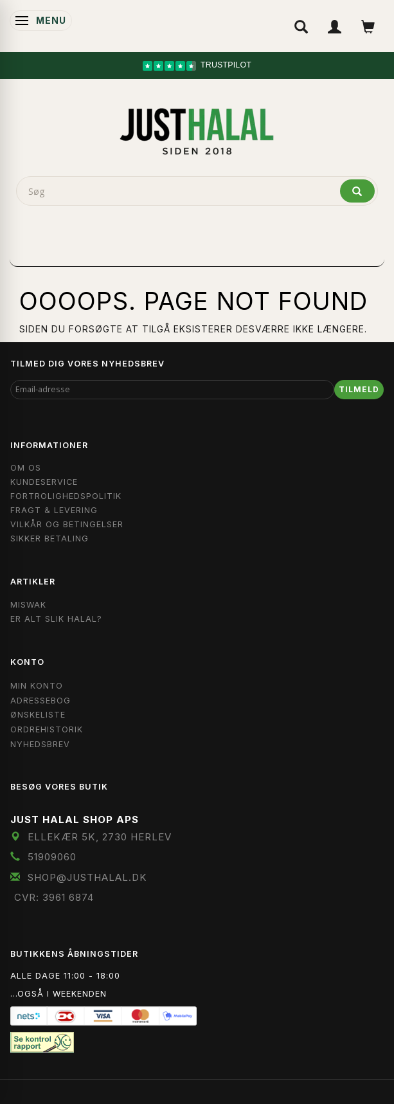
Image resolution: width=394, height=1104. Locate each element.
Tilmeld (359, 389)
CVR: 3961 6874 (54, 897)
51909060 (52, 857)
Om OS (25, 468)
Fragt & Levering (54, 510)
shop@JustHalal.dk (87, 877)
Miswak (28, 605)
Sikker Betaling (49, 538)
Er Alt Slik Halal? (56, 619)
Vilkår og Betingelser (66, 524)
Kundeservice (44, 482)
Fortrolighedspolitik (65, 496)
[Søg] (357, 191)
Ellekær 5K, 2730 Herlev (100, 837)
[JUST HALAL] (197, 129)
